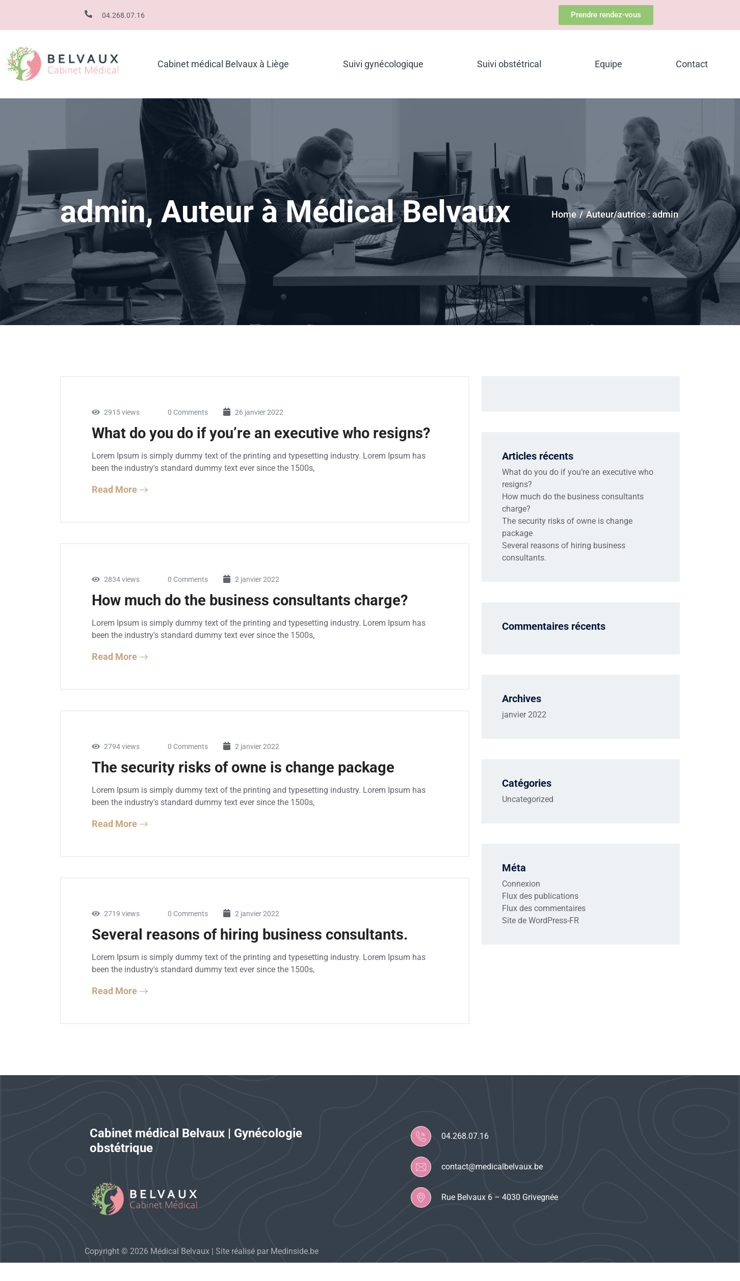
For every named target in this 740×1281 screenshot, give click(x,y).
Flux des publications (540, 896)
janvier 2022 (524, 714)
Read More (120, 507)
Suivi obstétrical (509, 64)
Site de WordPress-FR (540, 920)
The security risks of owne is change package (247, 785)
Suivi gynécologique (383, 64)
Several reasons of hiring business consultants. (253, 953)
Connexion (521, 884)
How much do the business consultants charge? (255, 618)
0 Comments (188, 412)
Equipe (608, 64)
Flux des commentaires (544, 908)
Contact (692, 64)
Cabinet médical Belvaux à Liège (223, 64)
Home (563, 214)
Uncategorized (527, 799)
